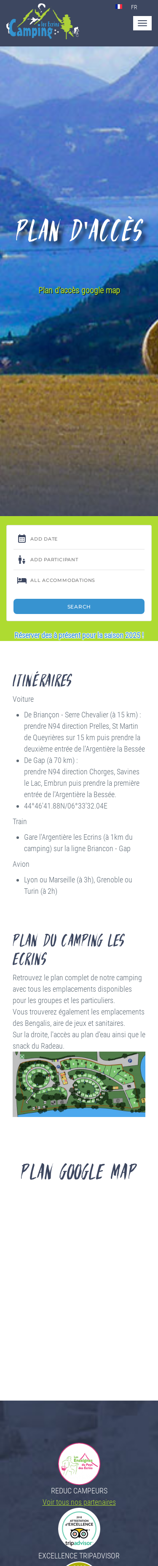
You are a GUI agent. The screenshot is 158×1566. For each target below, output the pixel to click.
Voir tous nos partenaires (79, 1502)
